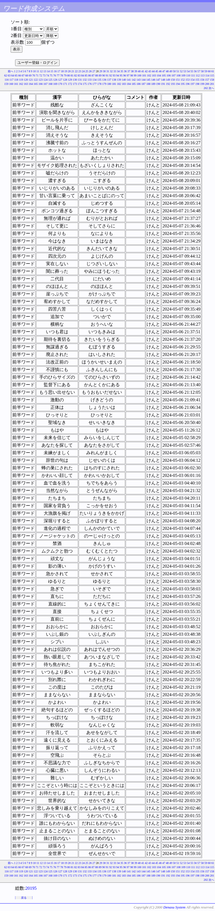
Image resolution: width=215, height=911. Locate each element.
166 (41, 83)
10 (34, 71)
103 (154, 75)
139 (119, 79)
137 (109, 79)
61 (212, 71)
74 (47, 75)
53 (184, 71)
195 (183, 83)
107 (174, 75)
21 (72, 71)
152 (183, 79)
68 (26, 75)
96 (124, 75)
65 (16, 75)
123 (41, 79)
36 (125, 71)
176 (90, 83)
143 (139, 79)
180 (109, 83)
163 (26, 83)
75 (51, 75)
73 (44, 75)
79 (65, 75)
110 (188, 75)
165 (36, 83)
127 (60, 79)
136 (104, 79)
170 (60, 83)
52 (181, 71)
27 (93, 71)
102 (149, 75)
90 (103, 75)
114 (207, 75)
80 (68, 75)
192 (168, 83)
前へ (10, 71)
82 (75, 75)
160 (11, 83)
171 (65, 83)
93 (114, 75)
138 (114, 79)
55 (191, 71)
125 (50, 79)
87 (93, 75)
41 (142, 71)
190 (158, 83)
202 (206, 88)
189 (153, 83)
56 (195, 71)
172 (70, 83)
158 (212, 79)
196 (188, 83)
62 (5, 75)
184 (129, 83)
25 (86, 71)
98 (131, 75)
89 (100, 75)
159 (6, 83)
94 (117, 75)
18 (62, 71)
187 (143, 83)
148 (163, 79)
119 (21, 79)
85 (86, 75)
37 (128, 71)
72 (40, 75)
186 (139, 83)
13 (44, 71)
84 (82, 75)
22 (76, 71)
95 (121, 75)
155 (197, 79)
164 (31, 83)
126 (55, 79)
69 (30, 75)
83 (79, 75)
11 (37, 71)
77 (58, 75)
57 (198, 71)
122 (36, 79)
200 (207, 83)
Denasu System (174, 907)
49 (170, 71)
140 (124, 79)
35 (121, 71)
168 (50, 83)
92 (110, 75)
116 (6, 79)
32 (111, 71)
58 (202, 71)
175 (85, 83)
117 (12, 79)
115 (212, 75)
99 (135, 75)
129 (70, 79)
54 (188, 71)
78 (61, 75)
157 (207, 79)
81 (72, 75)
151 (178, 79)
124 (45, 79)
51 (177, 71)
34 (118, 71)
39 (135, 71)
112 (198, 75)
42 (146, 71)
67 (23, 75)
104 (159, 75)
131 (80, 79)
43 (149, 71)
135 (99, 79)
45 (156, 71)
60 (209, 71)
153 (188, 79)
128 (65, 79)
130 (75, 79)
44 (153, 71)
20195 (31, 888)
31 (107, 71)
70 (33, 75)
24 (83, 71)
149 (168, 79)
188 (148, 83)
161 (16, 83)
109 (183, 75)
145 (148, 79)
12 (41, 71)
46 (160, 71)
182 (119, 83)
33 (114, 71)
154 (192, 79)
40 (139, 71)
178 (99, 83)
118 (16, 79)
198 (197, 83)
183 (124, 83)
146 (153, 79)
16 (55, 71)
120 (26, 79)
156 (202, 79)
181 (114, 83)
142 (134, 79)
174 (80, 83)
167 (45, 83)
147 (158, 79)
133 (90, 79)
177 (94, 83)
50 (174, 71)
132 (85, 79)
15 (51, 71)
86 (89, 75)
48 (167, 71)
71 (37, 75)
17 (58, 71)
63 (9, 75)
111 (193, 75)
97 (128, 75)
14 (48, 71)
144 (143, 79)
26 (90, 71)
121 (31, 79)
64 (12, 75)
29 (100, 71)
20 (69, 71)
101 (144, 75)
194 (178, 83)
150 (173, 79)
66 (19, 75)
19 (65, 71)
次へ (211, 88)
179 (104, 83)
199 (202, 83)
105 (164, 75)
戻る (24, 897)
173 (75, 83)
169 (55, 83)
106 (169, 75)
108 (178, 75)
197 (192, 83)
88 (96, 75)
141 (129, 79)
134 (94, 79)
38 (132, 71)
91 (107, 75)
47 (163, 71)
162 (21, 83)
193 (173, 83)
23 (79, 71)
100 (139, 75)
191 (163, 83)
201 (212, 83)
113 (202, 75)
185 (134, 83)
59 (205, 71)
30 (104, 71)
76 (54, 75)
